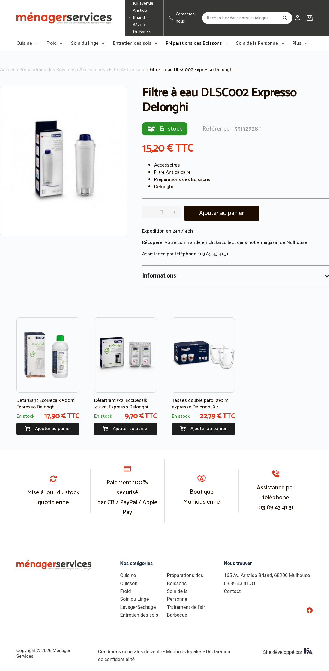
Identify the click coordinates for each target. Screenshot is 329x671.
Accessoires (92, 70)
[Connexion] (298, 18)
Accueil (8, 70)
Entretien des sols (136, 43)
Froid (55, 43)
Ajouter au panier (221, 213)
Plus (301, 43)
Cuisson (129, 583)
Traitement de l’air (186, 607)
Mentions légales (184, 651)
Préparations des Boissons (198, 43)
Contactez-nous (186, 18)
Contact (232, 591)
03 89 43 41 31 (214, 254)
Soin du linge (89, 43)
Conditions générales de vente (130, 651)
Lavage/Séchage (138, 607)
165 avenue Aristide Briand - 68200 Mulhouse (143, 18)
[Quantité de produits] (161, 212)
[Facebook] (310, 610)
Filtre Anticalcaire (127, 70)
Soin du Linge (134, 599)
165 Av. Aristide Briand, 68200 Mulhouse (267, 575)
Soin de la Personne (261, 43)
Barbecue (177, 615)
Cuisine (28, 43)
